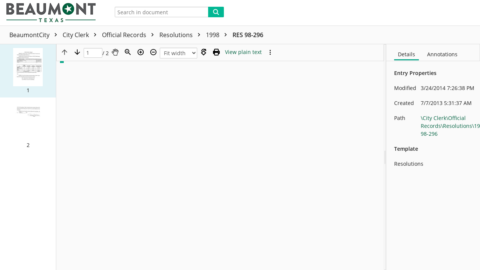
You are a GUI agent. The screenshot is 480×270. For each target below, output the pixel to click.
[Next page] (77, 52)
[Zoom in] (140, 52)
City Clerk (81, 35)
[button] (28, 71)
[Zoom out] (153, 52)
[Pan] (115, 52)
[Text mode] (243, 52)
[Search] (216, 12)
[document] (433, 157)
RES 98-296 (247, 35)
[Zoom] (128, 52)
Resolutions (181, 35)
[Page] (93, 53)
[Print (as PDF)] (216, 52)
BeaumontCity (35, 35)
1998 (218, 35)
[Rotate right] (203, 52)
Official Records (130, 35)
